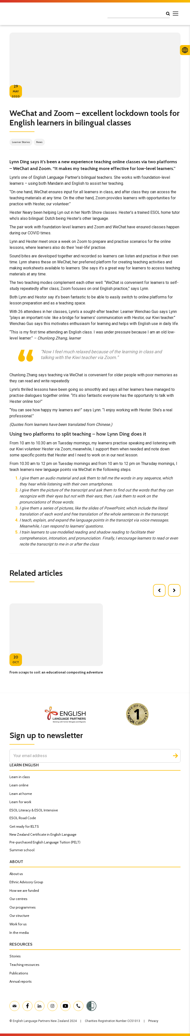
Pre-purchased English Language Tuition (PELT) (44, 842)
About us (16, 874)
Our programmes (22, 907)
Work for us (18, 924)
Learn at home (20, 793)
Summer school (21, 850)
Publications (18, 973)
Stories (15, 956)
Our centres (18, 899)
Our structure (19, 915)
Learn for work (20, 802)
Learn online (18, 785)
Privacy (153, 1021)
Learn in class (19, 777)
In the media (19, 932)
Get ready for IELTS (24, 826)
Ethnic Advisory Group (26, 882)
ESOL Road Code (22, 818)
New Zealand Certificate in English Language (42, 834)
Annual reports (20, 981)
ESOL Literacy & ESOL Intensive (33, 810)
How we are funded (24, 890)
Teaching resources (24, 964)
